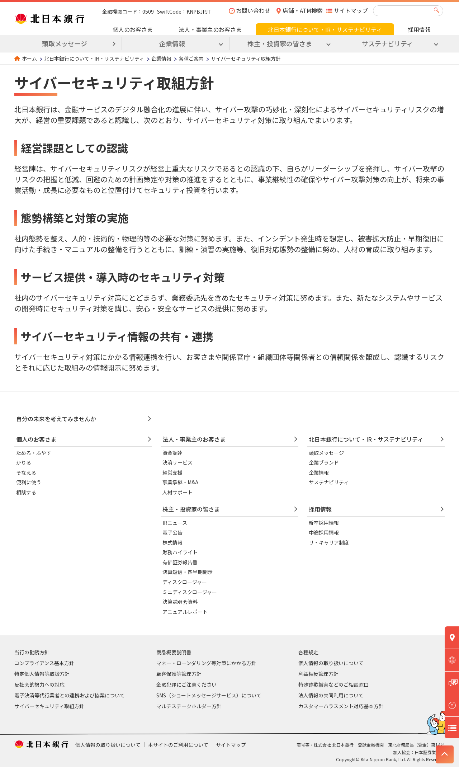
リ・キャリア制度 (329, 542)
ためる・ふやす (33, 452)
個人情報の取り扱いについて (331, 663)
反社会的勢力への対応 (39, 684)
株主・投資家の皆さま (191, 509)
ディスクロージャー (184, 581)
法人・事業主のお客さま (210, 29)
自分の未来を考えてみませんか (56, 418)
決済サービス (177, 462)
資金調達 (172, 452)
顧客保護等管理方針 (179, 673)
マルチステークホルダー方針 (189, 706)
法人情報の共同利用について (331, 695)
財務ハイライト (180, 552)
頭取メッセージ (64, 43)
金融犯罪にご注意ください (186, 684)
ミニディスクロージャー (189, 592)
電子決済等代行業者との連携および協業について (69, 695)
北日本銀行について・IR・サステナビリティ (325, 29)
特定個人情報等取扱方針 (42, 673)
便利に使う (28, 482)
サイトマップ (350, 10)
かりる (23, 462)
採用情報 (419, 29)
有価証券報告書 (180, 562)
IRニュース (174, 522)
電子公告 (172, 532)
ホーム (29, 58)
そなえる (26, 472)
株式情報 (172, 542)
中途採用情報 (324, 532)
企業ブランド (324, 462)
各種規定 (308, 652)
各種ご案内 (191, 58)
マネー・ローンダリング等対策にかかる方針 (206, 663)
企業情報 (161, 58)
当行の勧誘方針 (31, 652)
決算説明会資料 (180, 601)
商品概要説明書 (173, 652)
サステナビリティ (329, 482)
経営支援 (172, 472)
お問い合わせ (253, 10)
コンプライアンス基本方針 (44, 663)
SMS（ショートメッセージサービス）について (208, 695)
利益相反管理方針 (318, 673)
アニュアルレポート (185, 611)
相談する (26, 492)
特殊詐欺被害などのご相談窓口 (333, 684)
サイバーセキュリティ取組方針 (49, 706)
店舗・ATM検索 (303, 10)
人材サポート (177, 492)
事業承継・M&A (180, 482)
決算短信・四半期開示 (187, 571)
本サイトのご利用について (178, 744)
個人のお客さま (133, 29)
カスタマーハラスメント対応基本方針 (341, 706)
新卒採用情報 (324, 522)
